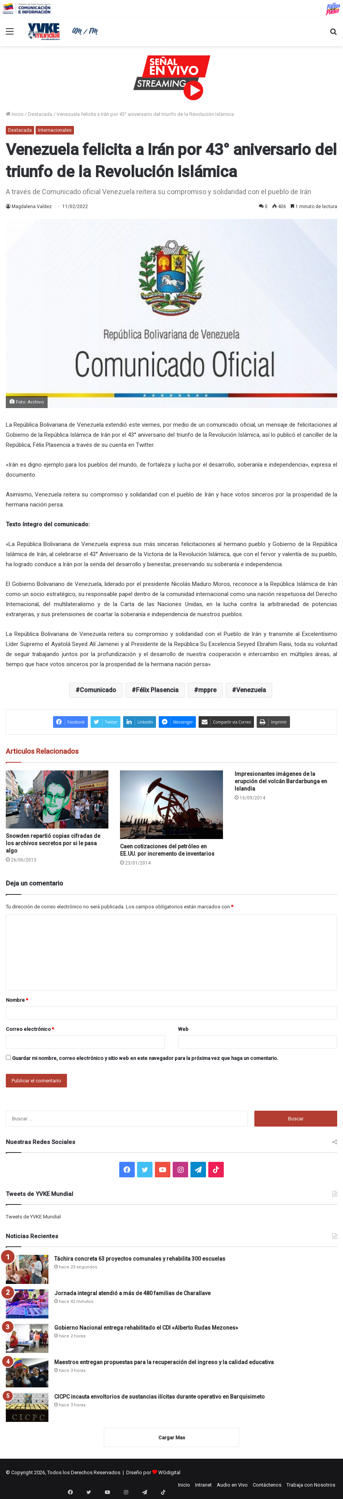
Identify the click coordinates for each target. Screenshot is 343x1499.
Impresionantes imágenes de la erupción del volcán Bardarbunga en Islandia (281, 781)
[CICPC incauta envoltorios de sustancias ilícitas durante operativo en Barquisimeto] (27, 1407)
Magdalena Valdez (32, 206)
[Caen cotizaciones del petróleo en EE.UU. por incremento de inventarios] (171, 804)
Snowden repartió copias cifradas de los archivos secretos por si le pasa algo (53, 843)
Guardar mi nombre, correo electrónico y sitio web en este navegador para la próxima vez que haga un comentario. (145, 1058)
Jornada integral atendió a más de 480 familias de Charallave (132, 1293)
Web (183, 1029)
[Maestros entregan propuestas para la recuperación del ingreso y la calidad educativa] (27, 1372)
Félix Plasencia (157, 690)
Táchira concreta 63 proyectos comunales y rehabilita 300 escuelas (139, 1259)
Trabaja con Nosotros (310, 1485)
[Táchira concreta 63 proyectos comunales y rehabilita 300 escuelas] (27, 1269)
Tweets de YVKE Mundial (33, 1217)
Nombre (17, 1000)
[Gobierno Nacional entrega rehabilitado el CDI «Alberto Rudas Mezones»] (27, 1338)
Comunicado (98, 690)
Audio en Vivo (232, 1485)
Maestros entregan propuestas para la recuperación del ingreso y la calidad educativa (164, 1362)
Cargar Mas (171, 1437)
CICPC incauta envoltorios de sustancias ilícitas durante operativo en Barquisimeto (159, 1397)
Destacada (40, 114)
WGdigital (169, 1472)
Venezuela (251, 690)
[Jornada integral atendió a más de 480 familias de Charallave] (27, 1303)
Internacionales (55, 130)
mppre (207, 690)
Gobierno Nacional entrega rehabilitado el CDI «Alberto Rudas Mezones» (146, 1328)
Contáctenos (267, 1485)
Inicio (15, 114)
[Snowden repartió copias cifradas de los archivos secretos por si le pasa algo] (57, 799)
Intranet (203, 1485)
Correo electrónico (30, 1029)
